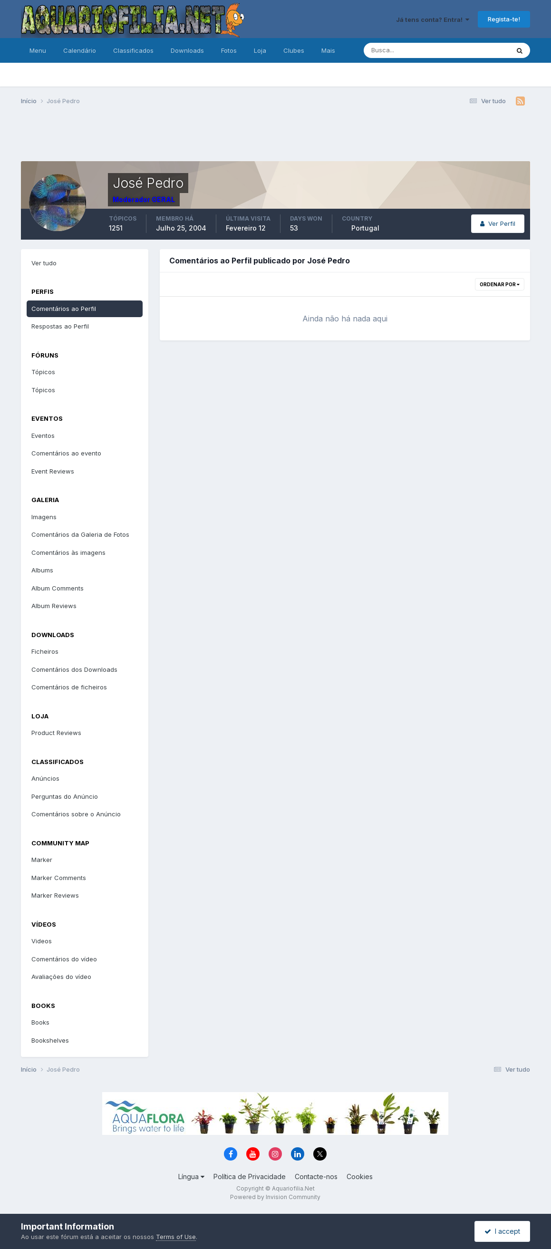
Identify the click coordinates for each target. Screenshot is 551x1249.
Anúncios (45, 778)
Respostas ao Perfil (60, 326)
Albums (42, 570)
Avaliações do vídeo (61, 976)
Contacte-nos (316, 1176)
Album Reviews (54, 606)
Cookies (360, 1176)
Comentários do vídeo (64, 959)
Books (40, 1022)
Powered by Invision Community (275, 1197)
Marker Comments (58, 877)
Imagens (44, 517)
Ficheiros (44, 651)
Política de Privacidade (249, 1176)
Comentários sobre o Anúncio (76, 814)
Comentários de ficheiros (69, 687)
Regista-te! (504, 19)
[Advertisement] (275, 137)
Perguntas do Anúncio (64, 796)
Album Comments (57, 588)
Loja (260, 50)
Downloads (187, 50)
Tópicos (43, 372)
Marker (41, 859)
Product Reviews (56, 732)
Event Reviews (52, 471)
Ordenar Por (500, 284)
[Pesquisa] (405, 50)
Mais (328, 50)
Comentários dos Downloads (74, 669)
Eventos (43, 435)
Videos (41, 941)
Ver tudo (44, 263)
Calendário (79, 50)
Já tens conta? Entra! (432, 19)
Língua (191, 1176)
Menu (37, 50)
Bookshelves (50, 1040)
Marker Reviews (55, 895)
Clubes (293, 50)
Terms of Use (176, 1236)
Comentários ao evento (66, 453)
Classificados (133, 50)
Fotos (229, 50)
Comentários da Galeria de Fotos (80, 534)
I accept (502, 1231)
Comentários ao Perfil (63, 308)
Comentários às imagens (68, 552)
